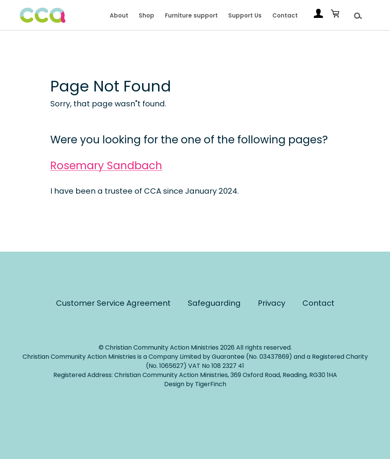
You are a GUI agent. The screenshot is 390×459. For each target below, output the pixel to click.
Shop (146, 15)
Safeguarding (214, 303)
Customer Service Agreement (113, 303)
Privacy (271, 303)
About (119, 15)
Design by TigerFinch (195, 384)
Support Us (245, 15)
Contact (285, 15)
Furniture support (191, 15)
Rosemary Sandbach (106, 165)
